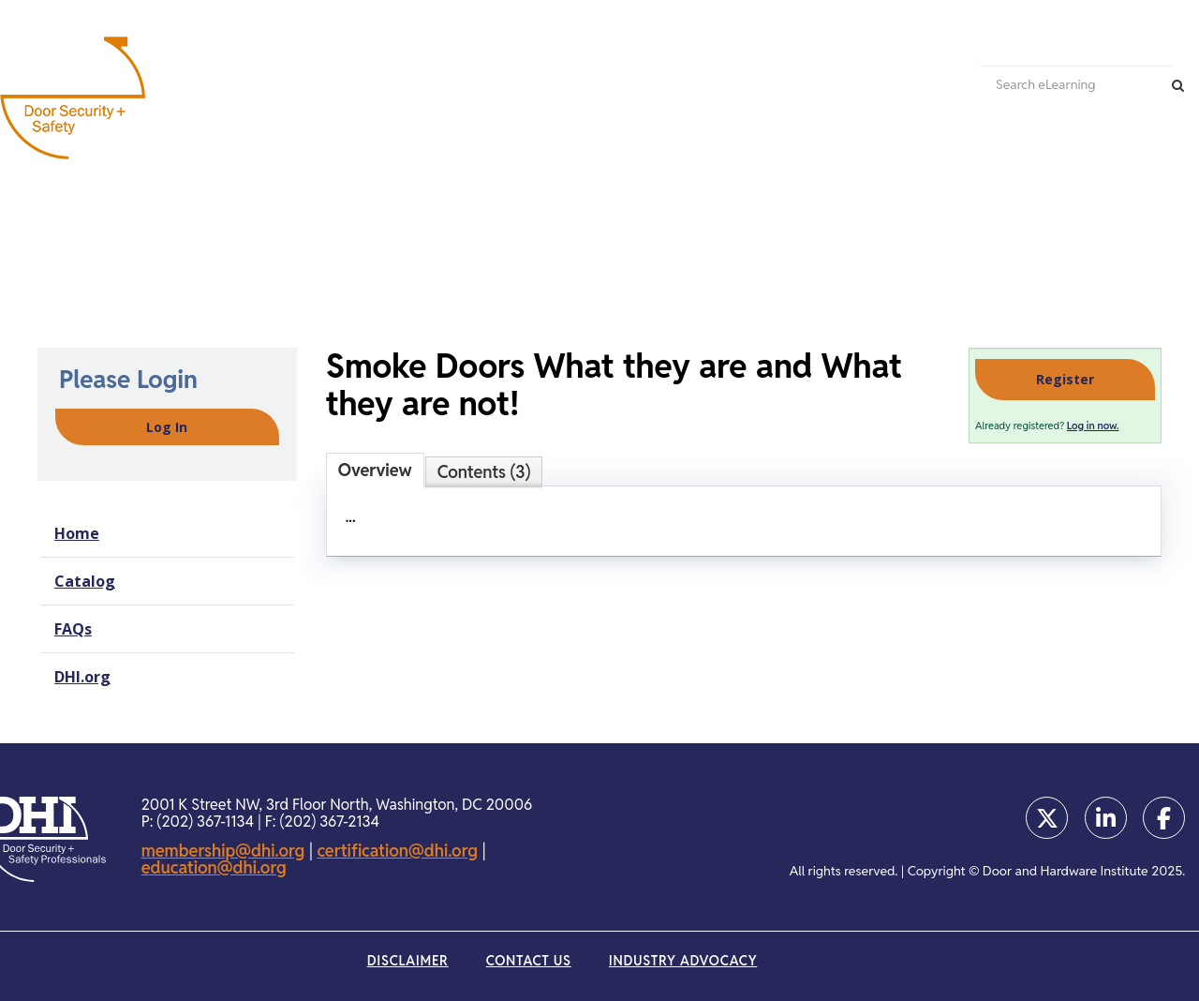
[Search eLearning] (1076, 84)
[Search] (1178, 85)
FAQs (73, 629)
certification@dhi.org (397, 850)
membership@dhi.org (223, 850)
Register (1065, 379)
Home (76, 533)
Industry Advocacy (683, 960)
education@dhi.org (214, 867)
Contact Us (528, 960)
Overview (375, 470)
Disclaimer (408, 960)
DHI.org (82, 676)
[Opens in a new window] (1047, 818)
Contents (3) (484, 472)
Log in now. (1093, 425)
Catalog (84, 581)
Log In (166, 427)
